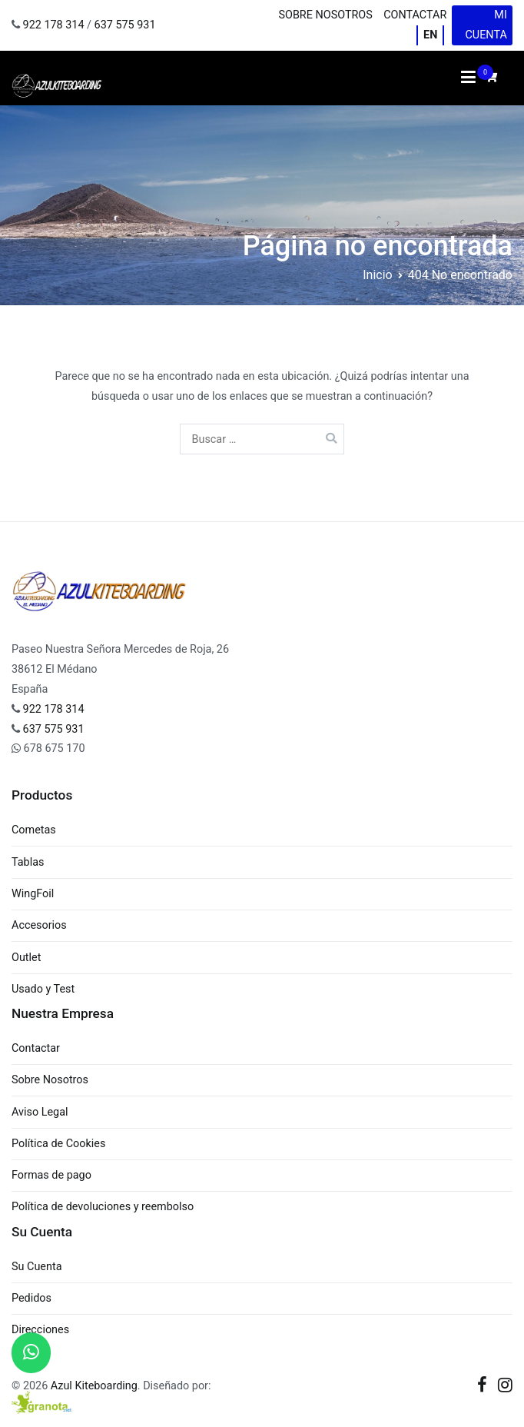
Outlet (26, 957)
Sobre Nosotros (325, 15)
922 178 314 (54, 25)
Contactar (414, 15)
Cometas (34, 830)
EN (430, 35)
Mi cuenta (485, 25)
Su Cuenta (36, 1266)
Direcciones (40, 1329)
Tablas (28, 862)
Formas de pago (51, 1175)
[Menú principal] (469, 78)
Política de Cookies (58, 1143)
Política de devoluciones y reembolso (103, 1206)
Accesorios (39, 925)
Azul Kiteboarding (94, 1385)
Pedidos (31, 1298)
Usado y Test (43, 989)
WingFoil (33, 893)
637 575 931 (125, 25)
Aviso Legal (40, 1112)
